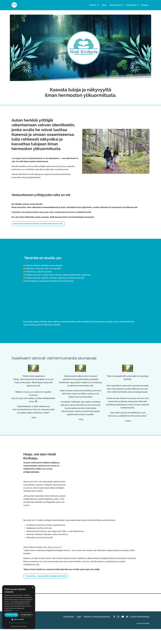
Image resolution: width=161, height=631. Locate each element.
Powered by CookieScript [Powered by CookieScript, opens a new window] (19, 626)
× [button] (32, 587)
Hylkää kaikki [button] (26, 615)
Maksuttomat (116, 5)
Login (78, 618)
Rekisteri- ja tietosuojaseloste (97, 618)
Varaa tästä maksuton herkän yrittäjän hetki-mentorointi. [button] (38, 224)
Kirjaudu (144, 5)
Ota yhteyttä (132, 5)
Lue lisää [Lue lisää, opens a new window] (16, 610)
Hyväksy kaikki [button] (11, 615)
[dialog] (18, 607)
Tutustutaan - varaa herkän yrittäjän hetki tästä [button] (45, 578)
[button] (18, 619)
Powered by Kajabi (143, 625)
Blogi (104, 5)
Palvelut (93, 5)
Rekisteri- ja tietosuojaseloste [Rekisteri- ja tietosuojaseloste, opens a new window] (18, 623)
